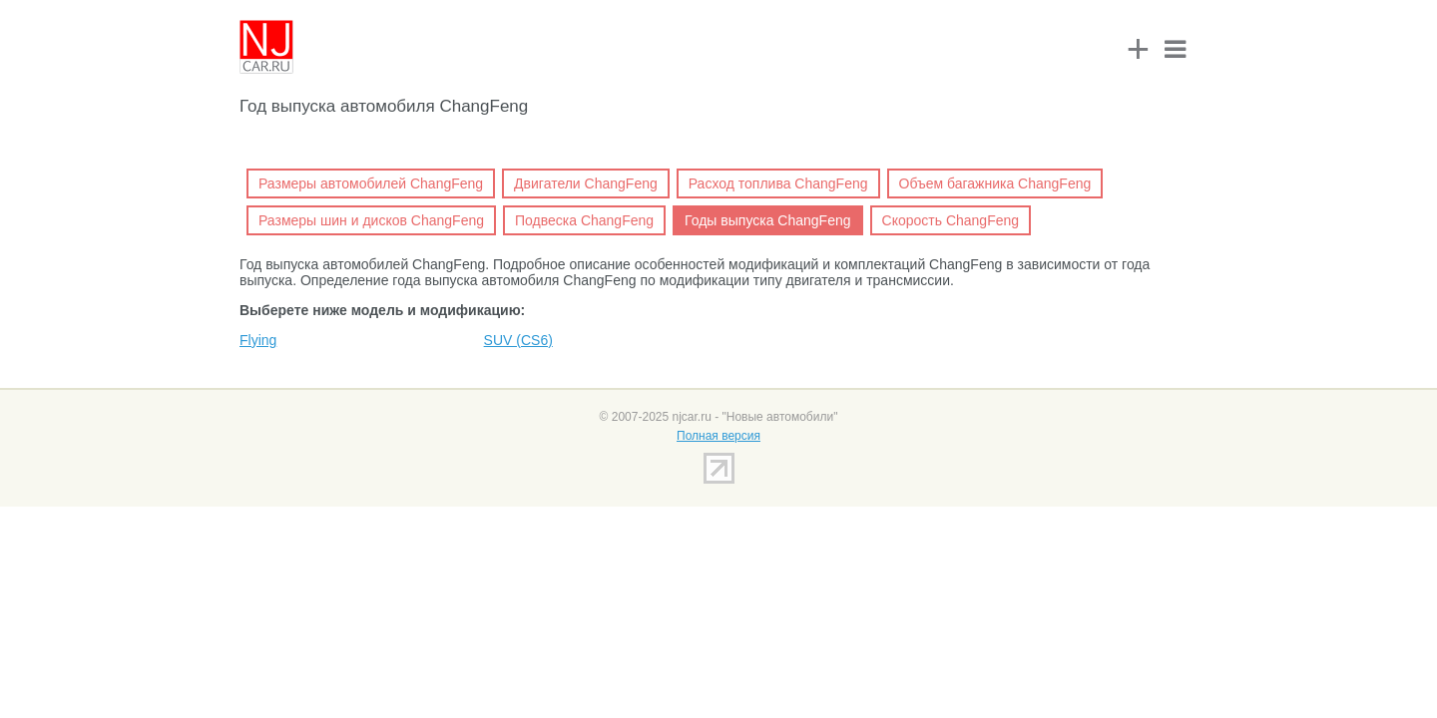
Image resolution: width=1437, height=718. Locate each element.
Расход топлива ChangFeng (778, 183)
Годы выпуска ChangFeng (767, 220)
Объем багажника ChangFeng (995, 183)
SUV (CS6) (518, 340)
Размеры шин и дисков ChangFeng (371, 220)
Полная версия (718, 436)
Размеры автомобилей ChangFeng (370, 183)
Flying (258, 340)
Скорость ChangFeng (951, 220)
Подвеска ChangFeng (584, 220)
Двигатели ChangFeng (586, 183)
